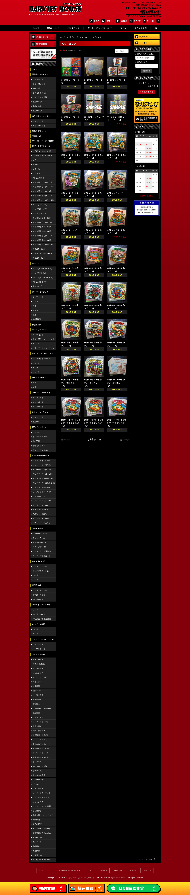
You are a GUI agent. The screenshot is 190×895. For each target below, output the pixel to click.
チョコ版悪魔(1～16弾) (42, 227)
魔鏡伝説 (36, 820)
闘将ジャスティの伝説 (42, 757)
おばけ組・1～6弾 (40, 534)
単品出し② (37, 106)
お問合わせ (117, 870)
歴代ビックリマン (39, 427)
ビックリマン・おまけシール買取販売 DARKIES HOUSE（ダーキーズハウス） (96, 878)
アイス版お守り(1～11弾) (43, 236)
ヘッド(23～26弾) (40, 209)
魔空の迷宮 (37, 824)
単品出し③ (37, 111)
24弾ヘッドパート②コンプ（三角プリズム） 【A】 (117, 423)
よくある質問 (102, 870)
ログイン (135, 21)
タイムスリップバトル (42, 744)
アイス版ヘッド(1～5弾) (42, 191)
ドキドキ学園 (37, 528)
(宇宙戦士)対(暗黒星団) (42, 619)
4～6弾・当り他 (39, 614)
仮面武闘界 (37, 699)
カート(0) (149, 21)
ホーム (63, 37)
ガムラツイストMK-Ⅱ (42, 505)
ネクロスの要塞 (39, 775)
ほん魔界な (37, 811)
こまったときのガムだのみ (43, 639)
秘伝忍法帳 (36, 585)
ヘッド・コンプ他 (40, 566)
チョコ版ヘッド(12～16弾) (43, 187)
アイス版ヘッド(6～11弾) (43, 196)
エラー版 (36, 169)
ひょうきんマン (39, 802)
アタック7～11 (39, 538)
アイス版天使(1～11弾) (42, 231)
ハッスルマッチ (39, 496)
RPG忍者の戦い (39, 664)
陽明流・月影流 (39, 595)
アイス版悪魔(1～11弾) (42, 240)
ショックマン (38, 717)
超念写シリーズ (39, 446)
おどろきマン (38, 682)
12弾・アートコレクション (44, 348)
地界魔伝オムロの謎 (41, 749)
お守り (35, 310)
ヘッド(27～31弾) (40, 213)
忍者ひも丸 (37, 771)
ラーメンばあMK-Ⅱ (41, 510)
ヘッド (35, 301)
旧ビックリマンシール (41, 146)
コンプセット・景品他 (42, 465)
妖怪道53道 (37, 855)
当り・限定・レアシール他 (43, 339)
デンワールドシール (41, 753)
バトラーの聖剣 (39, 780)
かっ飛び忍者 (38, 695)
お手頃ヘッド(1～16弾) (42, 151)
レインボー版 (38, 402)
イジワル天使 (38, 668)
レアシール (37, 160)
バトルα (36, 784)
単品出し (36, 422)
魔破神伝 (36, 846)
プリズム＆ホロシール (42, 461)
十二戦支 (36, 713)
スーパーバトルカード (42, 556)
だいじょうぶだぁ (40, 740)
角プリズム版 (38, 398)
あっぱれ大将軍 (38, 624)
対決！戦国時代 (39, 731)
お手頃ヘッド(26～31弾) (43, 156)
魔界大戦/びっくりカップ (43, 815)
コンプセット (38, 79)
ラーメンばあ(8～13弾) (42, 492)
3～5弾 (35, 634)
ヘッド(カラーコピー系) (42, 269)
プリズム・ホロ (39, 644)
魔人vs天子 (37, 837)
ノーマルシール (39, 649)
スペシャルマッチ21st (42, 501)
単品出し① (37, 102)
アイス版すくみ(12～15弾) (43, 245)
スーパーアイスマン (41, 722)
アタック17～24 (39, 547)
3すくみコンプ (39, 178)
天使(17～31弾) (39, 249)
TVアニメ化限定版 (40, 514)
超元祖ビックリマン (40, 378)
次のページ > (125, 440)
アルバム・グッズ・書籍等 (43, 141)
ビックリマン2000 (39, 330)
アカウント (107, 21)
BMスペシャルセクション (42, 354)
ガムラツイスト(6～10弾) (43, 474)
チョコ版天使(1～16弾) (42, 218)
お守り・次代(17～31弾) (43, 253)
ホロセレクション (40, 93)
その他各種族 (38, 599)
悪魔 (34, 315)
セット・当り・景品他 (42, 551)
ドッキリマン (38, 762)
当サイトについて (46, 870)
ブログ (94, 21)
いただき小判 (38, 673)
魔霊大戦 (36, 851)
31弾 (35, 383)
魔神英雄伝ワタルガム (42, 833)
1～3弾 (35, 610)
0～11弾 (36, 344)
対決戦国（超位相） (41, 735)
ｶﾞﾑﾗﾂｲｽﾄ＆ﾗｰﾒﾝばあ (41, 456)
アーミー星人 (38, 660)
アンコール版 (38, 407)
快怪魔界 (36, 686)
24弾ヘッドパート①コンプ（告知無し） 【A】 (117, 383)
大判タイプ (37, 286)
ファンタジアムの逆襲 (42, 806)
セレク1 (36, 363)
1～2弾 (35, 629)
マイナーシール (38, 654)
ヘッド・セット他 (40, 590)
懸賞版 (35, 165)
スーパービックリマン (41, 292)
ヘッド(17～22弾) (40, 205)
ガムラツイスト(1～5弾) (42, 470)
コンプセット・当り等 (42, 359)
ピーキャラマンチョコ (42, 793)
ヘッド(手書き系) (40, 273)
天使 (34, 306)
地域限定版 (37, 319)
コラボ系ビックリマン (41, 116)
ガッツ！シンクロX (40, 450)
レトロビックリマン (40, 412)
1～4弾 (35, 575)
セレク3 (36, 372)
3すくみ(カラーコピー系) (43, 277)
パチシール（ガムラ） (42, 523)
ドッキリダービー (40, 437)
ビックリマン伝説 (40, 97)
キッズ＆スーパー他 (41, 519)
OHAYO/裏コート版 (41, 571)
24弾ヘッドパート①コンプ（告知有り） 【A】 (70, 383)
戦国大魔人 (37, 726)
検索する (146, 71)
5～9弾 (35, 580)
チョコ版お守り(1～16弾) (43, 222)
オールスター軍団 (40, 677)
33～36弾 (36, 88)
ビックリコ (37, 432)
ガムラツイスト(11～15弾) (43, 478)
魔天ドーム (37, 842)
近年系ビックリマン (40, 74)
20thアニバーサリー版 (41, 393)
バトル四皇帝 (38, 788)
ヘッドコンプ (38, 173)
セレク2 (36, 368)
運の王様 (36, 441)
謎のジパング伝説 (40, 766)
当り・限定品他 (39, 84)
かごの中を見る (146, 92)
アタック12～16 (39, 543)
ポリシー (147, 870)
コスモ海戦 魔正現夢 (42, 708)
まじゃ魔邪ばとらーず (42, 828)
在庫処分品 (36, 136)
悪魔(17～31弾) (39, 258)
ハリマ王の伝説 (38, 561)
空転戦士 (36, 704)
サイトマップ (133, 870)
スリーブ (35, 69)
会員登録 (121, 21)
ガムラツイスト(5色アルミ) (44, 483)
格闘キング (37, 691)
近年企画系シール (39, 131)
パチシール (36, 263)
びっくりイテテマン (41, 797)
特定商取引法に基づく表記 (69, 870)
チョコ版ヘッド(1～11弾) (43, 182)
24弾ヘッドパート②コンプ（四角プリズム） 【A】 (71, 423)
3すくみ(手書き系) (40, 282)
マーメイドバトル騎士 (41, 605)
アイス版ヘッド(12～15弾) (43, 200)
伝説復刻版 (36, 325)
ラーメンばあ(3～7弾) (41, 487)
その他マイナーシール (42, 860)
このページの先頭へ (146, 859)
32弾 (35, 387)
